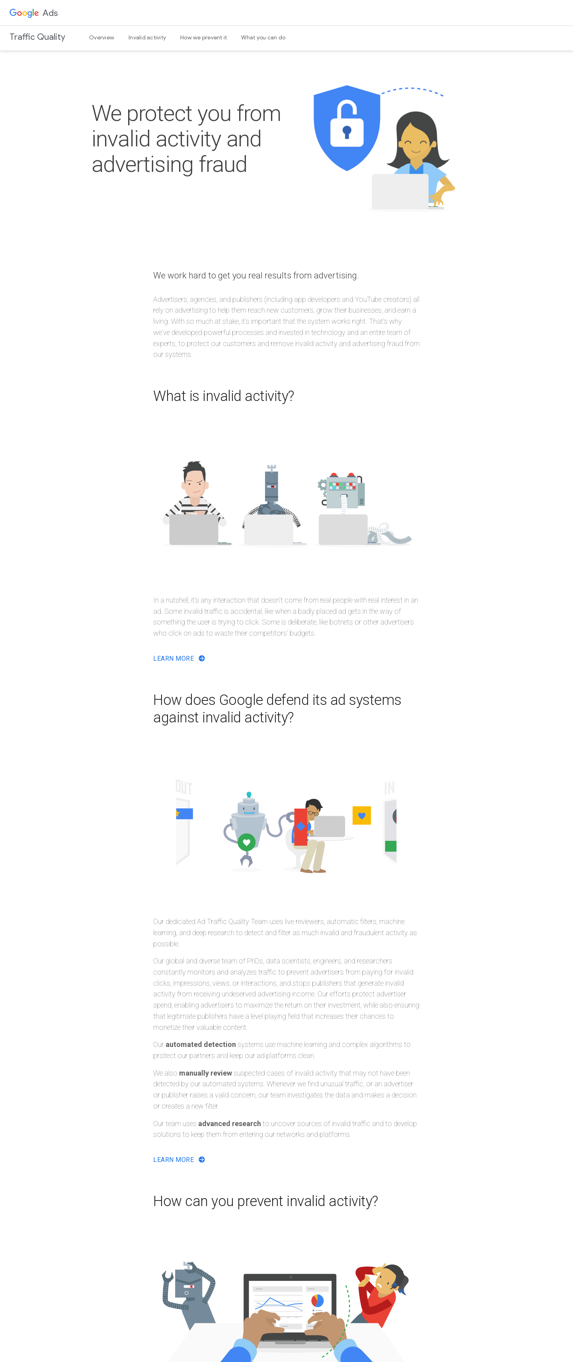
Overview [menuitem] (101, 37)
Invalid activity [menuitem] (147, 37)
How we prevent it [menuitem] (203, 37)
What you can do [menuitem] (263, 37)
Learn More (179, 658)
